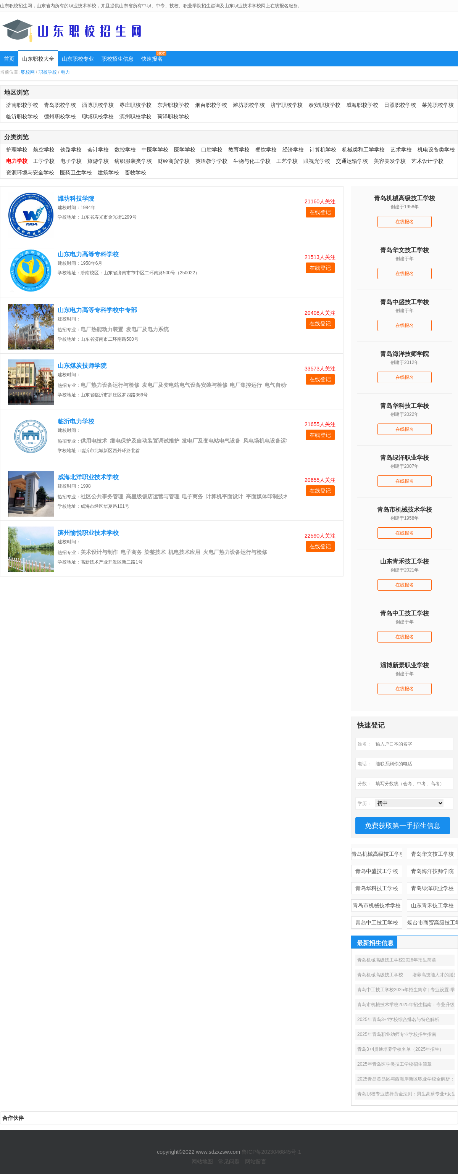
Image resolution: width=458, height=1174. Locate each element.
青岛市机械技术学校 (377, 905)
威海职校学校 (362, 105)
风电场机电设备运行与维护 (275, 441)
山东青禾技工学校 (432, 905)
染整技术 (155, 552)
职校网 (28, 72)
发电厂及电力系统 (147, 329)
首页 (9, 59)
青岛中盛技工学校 (376, 871)
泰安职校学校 (324, 105)
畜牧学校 (135, 172)
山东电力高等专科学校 (88, 254)
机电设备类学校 (436, 150)
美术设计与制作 (99, 552)
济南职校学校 (22, 105)
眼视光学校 (316, 161)
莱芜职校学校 (438, 105)
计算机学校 (323, 150)
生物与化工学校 (252, 161)
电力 (65, 72)
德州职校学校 (60, 116)
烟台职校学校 (211, 105)
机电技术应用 (184, 552)
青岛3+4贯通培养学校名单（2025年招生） (400, 1049)
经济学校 (293, 150)
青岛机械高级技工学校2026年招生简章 (396, 960)
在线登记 (320, 212)
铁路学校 (71, 150)
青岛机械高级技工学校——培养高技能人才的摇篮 (407, 975)
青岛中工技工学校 (376, 923)
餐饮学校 (266, 150)
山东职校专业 (78, 59)
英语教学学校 (211, 161)
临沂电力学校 (76, 421)
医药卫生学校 (76, 172)
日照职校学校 (400, 105)
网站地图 (202, 1161)
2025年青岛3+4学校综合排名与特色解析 (398, 1019)
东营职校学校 (173, 105)
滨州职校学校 (135, 116)
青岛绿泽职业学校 (432, 888)
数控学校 (125, 150)
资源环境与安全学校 (30, 172)
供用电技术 (94, 441)
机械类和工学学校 (363, 150)
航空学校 (44, 150)
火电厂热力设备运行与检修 (235, 552)
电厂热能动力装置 (102, 329)
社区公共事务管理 (102, 496)
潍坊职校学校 (249, 105)
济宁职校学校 (287, 105)
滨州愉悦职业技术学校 (88, 533)
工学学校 (44, 161)
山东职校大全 (38, 59)
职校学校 (48, 72)
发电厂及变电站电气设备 (211, 441)
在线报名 (404, 221)
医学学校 (184, 150)
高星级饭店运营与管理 (152, 496)
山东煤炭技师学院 (82, 365)
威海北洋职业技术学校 (88, 477)
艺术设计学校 (427, 161)
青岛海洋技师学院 (432, 871)
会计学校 (98, 150)
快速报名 (152, 59)
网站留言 (255, 1161)
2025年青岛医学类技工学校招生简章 (394, 1064)
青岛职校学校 (60, 105)
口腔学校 (212, 150)
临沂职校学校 (22, 116)
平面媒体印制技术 (267, 496)
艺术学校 (401, 150)
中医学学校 (155, 150)
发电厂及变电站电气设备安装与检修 (184, 385)
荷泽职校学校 (173, 116)
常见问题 (229, 1161)
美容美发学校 (390, 161)
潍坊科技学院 (76, 198)
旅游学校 (98, 161)
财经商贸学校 (174, 161)
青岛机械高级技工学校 (377, 854)
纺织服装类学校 (133, 161)
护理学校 (16, 150)
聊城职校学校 (98, 116)
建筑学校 (108, 172)
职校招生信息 (118, 59)
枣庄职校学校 (135, 105)
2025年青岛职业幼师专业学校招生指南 (396, 1034)
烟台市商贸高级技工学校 (432, 923)
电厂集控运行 (246, 385)
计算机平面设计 (224, 496)
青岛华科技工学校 (376, 888)
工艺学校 (287, 161)
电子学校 (71, 161)
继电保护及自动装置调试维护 (144, 441)
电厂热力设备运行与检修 (110, 385)
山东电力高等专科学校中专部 (97, 310)
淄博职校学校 (98, 105)
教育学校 (239, 150)
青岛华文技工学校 (432, 854)
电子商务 (192, 496)
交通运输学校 (352, 161)
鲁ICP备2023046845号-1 (271, 1152)
